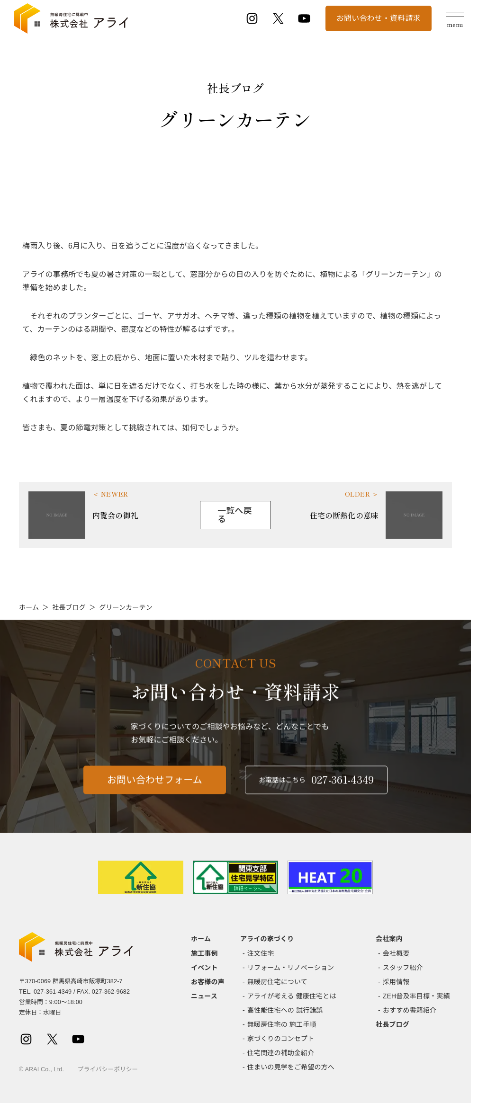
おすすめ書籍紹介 (409, 1010)
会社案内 (389, 939)
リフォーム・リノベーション (290, 967)
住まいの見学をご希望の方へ (290, 1067)
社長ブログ (69, 607)
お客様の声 (208, 982)
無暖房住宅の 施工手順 (281, 1024)
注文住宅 (260, 953)
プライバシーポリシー (108, 1069)
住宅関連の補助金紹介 (281, 1053)
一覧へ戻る (234, 515)
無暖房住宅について (277, 982)
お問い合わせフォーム (154, 785)
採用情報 (396, 982)
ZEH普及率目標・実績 (416, 996)
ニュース (204, 996)
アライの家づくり (267, 939)
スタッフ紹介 (403, 967)
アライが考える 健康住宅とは (291, 996)
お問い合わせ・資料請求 (378, 18)
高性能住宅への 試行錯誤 (285, 1010)
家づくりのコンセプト (281, 1038)
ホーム (29, 607)
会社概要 (396, 953)
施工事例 (204, 953)
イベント (204, 967)
